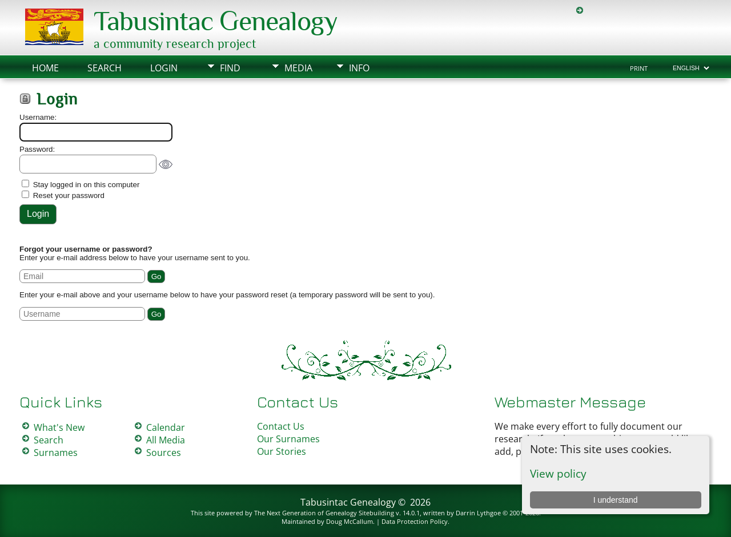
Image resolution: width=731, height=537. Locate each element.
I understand (615, 499)
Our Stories (281, 451)
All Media (165, 440)
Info (359, 68)
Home (45, 68)
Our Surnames (288, 439)
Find (230, 68)
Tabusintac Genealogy (216, 21)
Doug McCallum (349, 521)
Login (164, 68)
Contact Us (280, 426)
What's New (59, 427)
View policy (558, 473)
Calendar (165, 427)
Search (104, 68)
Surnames (56, 452)
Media (298, 68)
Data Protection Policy (414, 521)
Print (639, 68)
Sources (163, 452)
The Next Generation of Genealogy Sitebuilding (324, 512)
